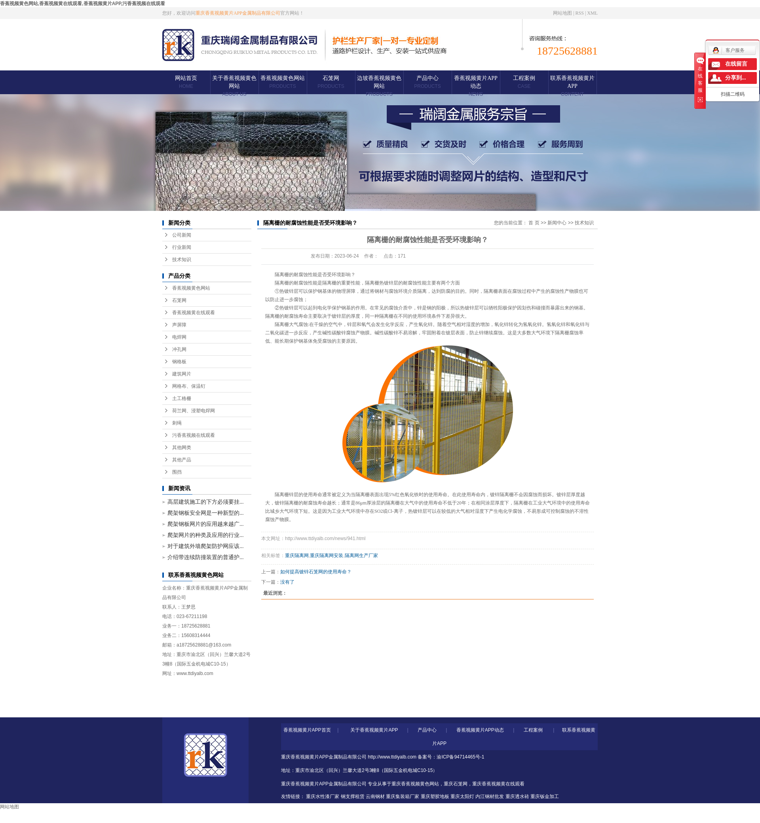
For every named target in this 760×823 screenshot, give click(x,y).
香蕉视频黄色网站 (282, 82)
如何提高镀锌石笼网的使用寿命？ (316, 572)
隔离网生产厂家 (361, 555)
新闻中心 (556, 223)
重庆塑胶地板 (435, 796)
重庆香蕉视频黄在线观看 (498, 784)
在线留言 (736, 64)
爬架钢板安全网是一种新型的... (205, 513)
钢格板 (179, 361)
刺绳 (177, 423)
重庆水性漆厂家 (322, 796)
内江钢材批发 (489, 796)
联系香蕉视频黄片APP (572, 86)
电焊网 (179, 337)
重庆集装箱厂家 (402, 796)
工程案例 (524, 82)
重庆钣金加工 (544, 796)
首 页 (533, 223)
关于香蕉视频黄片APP (374, 730)
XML (592, 13)
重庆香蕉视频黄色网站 (415, 784)
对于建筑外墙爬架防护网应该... (205, 546)
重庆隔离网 (297, 555)
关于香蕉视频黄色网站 (234, 86)
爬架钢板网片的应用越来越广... (205, 524)
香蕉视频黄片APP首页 (307, 730)
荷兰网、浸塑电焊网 (193, 410)
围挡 (177, 472)
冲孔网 (179, 349)
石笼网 (330, 82)
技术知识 (181, 259)
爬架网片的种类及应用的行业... (205, 535)
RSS (580, 13)
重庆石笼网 (455, 784)
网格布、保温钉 (188, 386)
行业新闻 (181, 247)
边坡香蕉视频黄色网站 (379, 86)
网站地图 (562, 13)
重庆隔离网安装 (326, 555)
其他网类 (181, 447)
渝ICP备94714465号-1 (460, 757)
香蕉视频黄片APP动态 (476, 86)
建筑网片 (181, 374)
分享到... (735, 78)
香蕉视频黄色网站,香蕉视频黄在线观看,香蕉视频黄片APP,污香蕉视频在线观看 (82, 3)
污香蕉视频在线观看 (193, 435)
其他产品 (181, 460)
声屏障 (179, 325)
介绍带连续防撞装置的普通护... (205, 557)
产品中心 (427, 82)
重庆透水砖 (517, 796)
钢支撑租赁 (353, 796)
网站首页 (186, 82)
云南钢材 (375, 796)
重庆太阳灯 (462, 796)
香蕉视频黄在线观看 (193, 312)
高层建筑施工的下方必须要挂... (205, 502)
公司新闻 (181, 235)
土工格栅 (181, 398)
